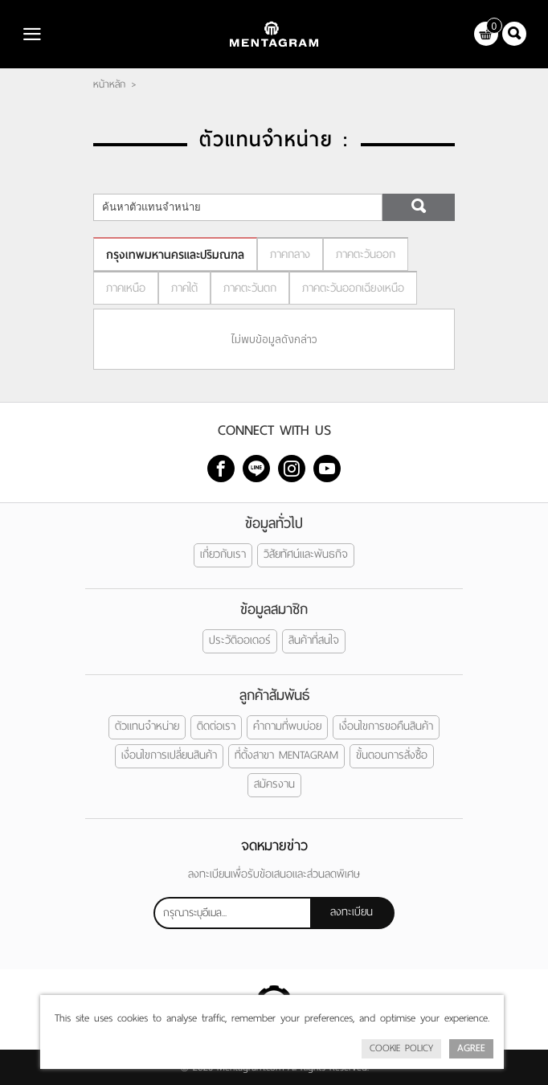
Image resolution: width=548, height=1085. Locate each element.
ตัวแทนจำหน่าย (147, 726)
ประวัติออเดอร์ (240, 640)
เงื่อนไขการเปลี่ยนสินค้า (169, 755)
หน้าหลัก (109, 84)
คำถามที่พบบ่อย (287, 726)
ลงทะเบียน (351, 912)
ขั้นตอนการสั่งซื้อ (391, 755)
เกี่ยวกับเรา (223, 554)
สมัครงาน (274, 784)
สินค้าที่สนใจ (313, 640)
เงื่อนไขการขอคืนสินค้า (386, 726)
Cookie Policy (401, 1048)
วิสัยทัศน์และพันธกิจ (306, 554)
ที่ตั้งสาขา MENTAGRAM (286, 755)
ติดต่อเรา (216, 726)
